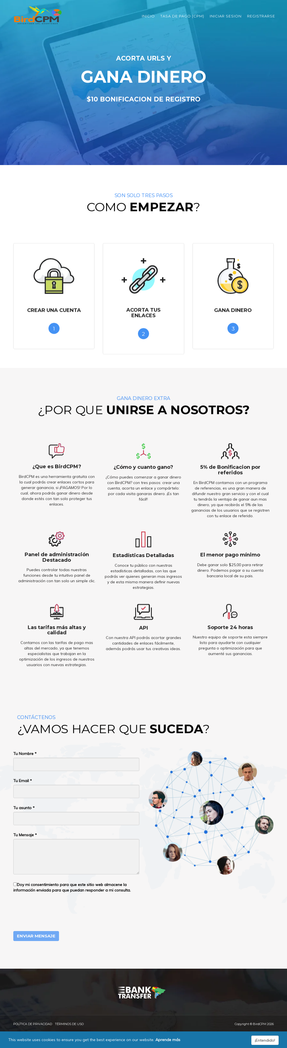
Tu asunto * (24, 807)
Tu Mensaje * (25, 834)
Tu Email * (22, 780)
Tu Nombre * (25, 753)
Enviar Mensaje (36, 936)
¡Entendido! (265, 1040)
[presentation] (55, 912)
